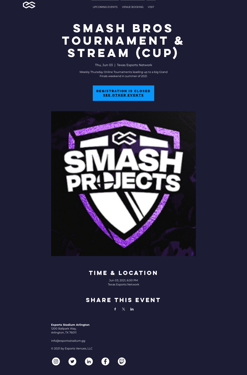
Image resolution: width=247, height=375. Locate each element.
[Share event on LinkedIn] (132, 309)
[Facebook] (105, 361)
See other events (123, 95)
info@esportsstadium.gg (68, 340)
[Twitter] (72, 361)
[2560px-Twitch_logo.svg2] (122, 361)
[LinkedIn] (89, 361)
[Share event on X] (123, 309)
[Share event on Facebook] (115, 309)
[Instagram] (56, 361)
